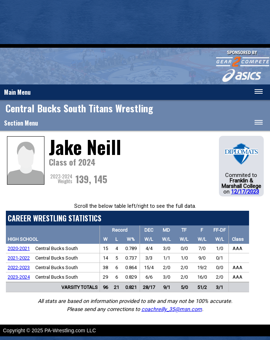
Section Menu (21, 123)
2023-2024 (19, 277)
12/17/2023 (245, 191)
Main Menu (17, 92)
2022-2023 (19, 267)
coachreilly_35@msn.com (171, 309)
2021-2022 (19, 258)
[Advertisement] (135, 22)
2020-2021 (19, 248)
